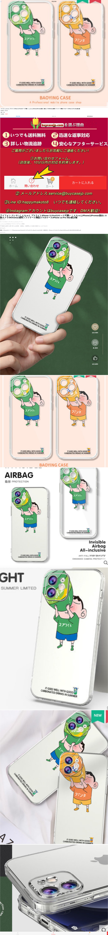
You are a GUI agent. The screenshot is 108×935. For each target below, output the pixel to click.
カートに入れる (107, 933)
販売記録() (90, 116)
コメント (54, 116)
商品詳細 (18, 116)
